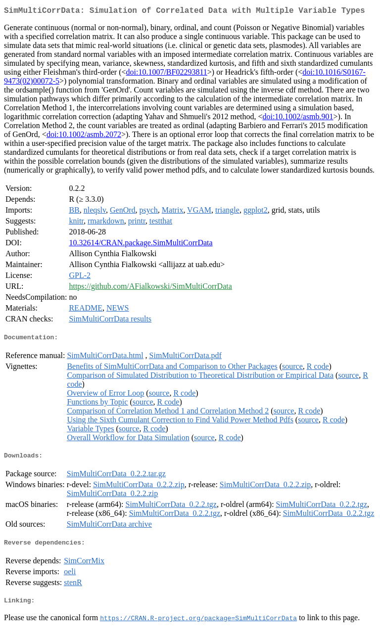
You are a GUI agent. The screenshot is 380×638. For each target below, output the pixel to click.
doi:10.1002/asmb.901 (297, 118)
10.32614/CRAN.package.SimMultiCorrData (140, 244)
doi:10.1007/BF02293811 (166, 74)
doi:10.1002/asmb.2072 (84, 136)
